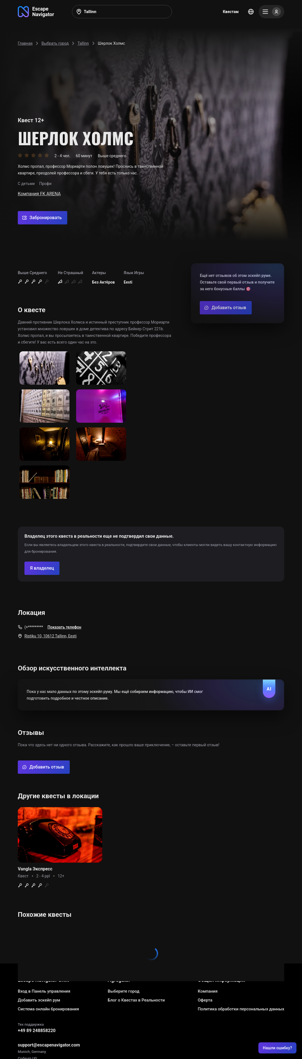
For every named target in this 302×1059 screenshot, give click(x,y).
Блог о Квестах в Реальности (136, 1000)
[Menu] (271, 11)
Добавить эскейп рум (39, 1000)
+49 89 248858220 (37, 1030)
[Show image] (44, 368)
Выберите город (123, 991)
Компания (208, 991)
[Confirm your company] (41, 568)
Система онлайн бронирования (48, 1009)
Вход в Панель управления (44, 991)
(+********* (33, 627)
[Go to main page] (36, 11)
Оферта (205, 1000)
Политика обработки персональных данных (241, 1009)
